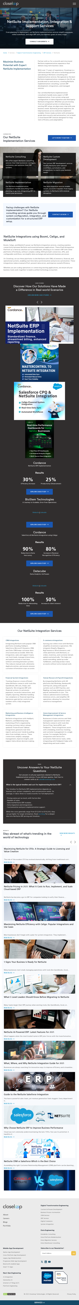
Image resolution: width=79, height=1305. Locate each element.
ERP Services (47, 53)
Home (5, 53)
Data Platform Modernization (51, 1237)
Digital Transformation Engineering (29, 53)
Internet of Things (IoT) (11, 1283)
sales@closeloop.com (47, 779)
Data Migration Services (49, 1240)
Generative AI (7, 1280)
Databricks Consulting (48, 1234)
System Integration (47, 1224)
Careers (6, 1218)
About (5, 1215)
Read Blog (39, 864)
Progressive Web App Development (15, 1261)
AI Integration (8, 1277)
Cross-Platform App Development (14, 1255)
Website (36, 512)
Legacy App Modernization (12, 1258)
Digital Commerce (46, 1221)
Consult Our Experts (38, 41)
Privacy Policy (71, 1294)
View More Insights (67, 833)
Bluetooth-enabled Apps (11, 1264)
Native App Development (11, 1252)
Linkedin (43, 512)
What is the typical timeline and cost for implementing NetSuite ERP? (33, 785)
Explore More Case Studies (38, 295)
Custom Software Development (51, 1209)
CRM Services (45, 1215)
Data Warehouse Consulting (50, 1243)
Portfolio (7, 1226)
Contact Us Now (59, 214)
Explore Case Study (38, 491)
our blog (41, 814)
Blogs (5, 1222)
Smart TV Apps (8, 1267)
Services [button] (38, 1302)
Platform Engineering (10, 1286)
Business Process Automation (50, 1212)
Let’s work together (60, 138)
